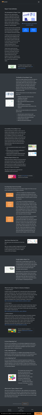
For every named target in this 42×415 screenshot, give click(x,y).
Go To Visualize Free (9, 195)
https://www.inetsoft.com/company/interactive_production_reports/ (18, 300)
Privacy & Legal (21, 410)
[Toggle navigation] (38, 2)
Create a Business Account (9, 219)
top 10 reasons (24, 175)
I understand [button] (38, 413)
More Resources (21, 407)
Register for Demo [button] (33, 30)
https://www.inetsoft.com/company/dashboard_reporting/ (16, 324)
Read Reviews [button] (25, 30)
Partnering (9, 410)
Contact (21, 409)
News (32, 409)
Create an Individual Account (9, 204)
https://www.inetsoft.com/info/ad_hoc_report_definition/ (16, 311)
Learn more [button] (29, 413)
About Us (9, 409)
